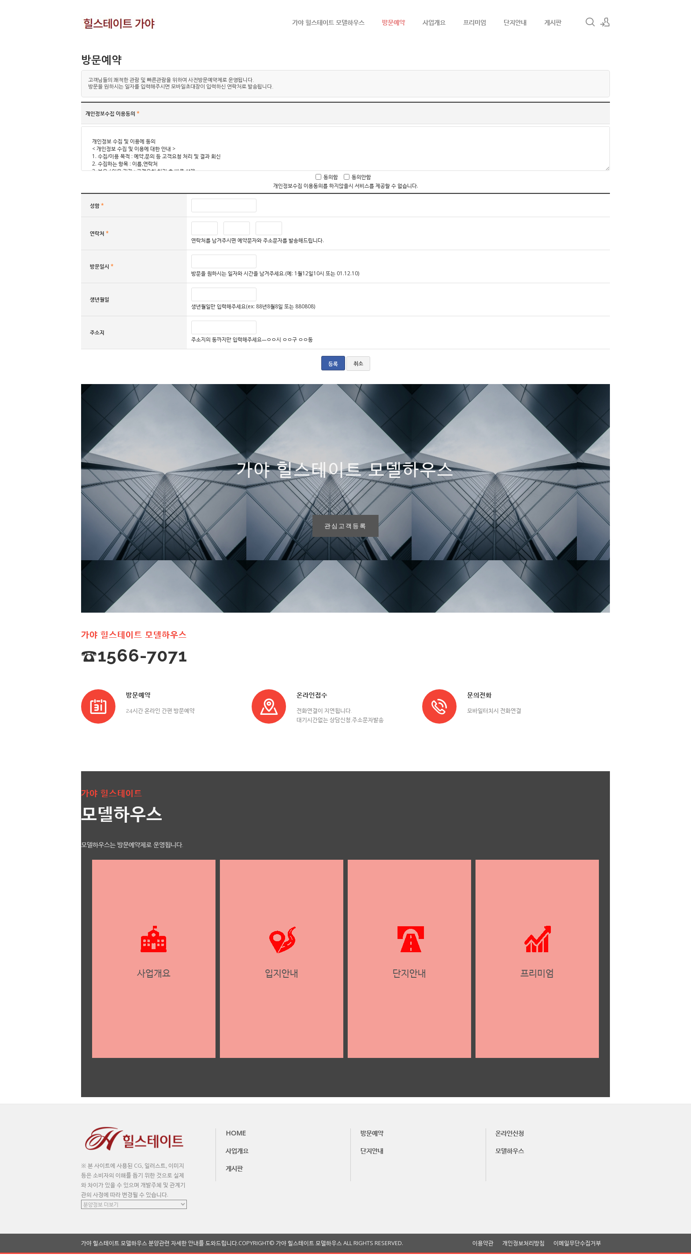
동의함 (330, 177)
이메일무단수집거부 (577, 1246)
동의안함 (361, 177)
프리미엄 (474, 22)
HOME (236, 1135)
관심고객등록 (345, 527)
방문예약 (393, 22)
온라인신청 (509, 1135)
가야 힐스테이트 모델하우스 (328, 22)
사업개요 (434, 22)
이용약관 (483, 1246)
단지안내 (515, 22)
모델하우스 (509, 1153)
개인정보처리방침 (523, 1246)
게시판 (552, 22)
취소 (358, 363)
